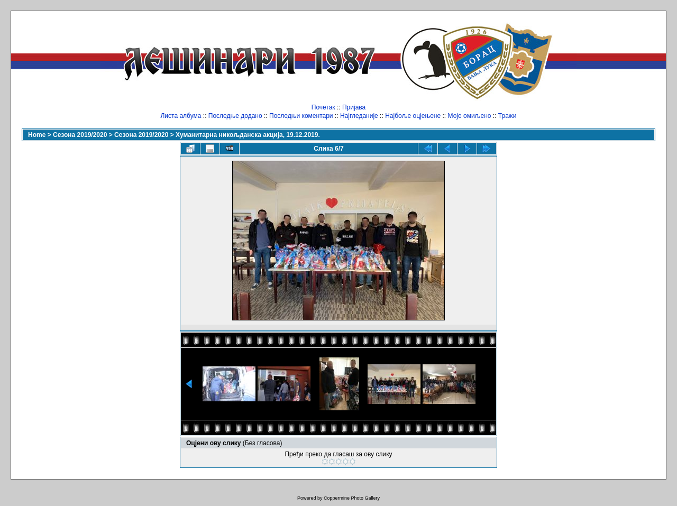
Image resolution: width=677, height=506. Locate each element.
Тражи (507, 115)
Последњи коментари (301, 115)
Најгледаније (359, 115)
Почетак (323, 107)
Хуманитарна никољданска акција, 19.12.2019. (248, 135)
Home (36, 135)
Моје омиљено (469, 115)
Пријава (353, 107)
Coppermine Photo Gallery (352, 498)
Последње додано (235, 115)
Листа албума (180, 115)
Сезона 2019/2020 (80, 135)
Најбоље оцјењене (413, 115)
